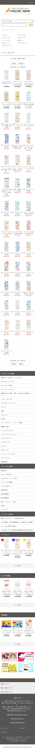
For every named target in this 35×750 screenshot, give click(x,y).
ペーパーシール (6, 40)
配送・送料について (21, 737)
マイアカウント (4, 728)
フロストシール (22, 37)
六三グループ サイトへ (17, 718)
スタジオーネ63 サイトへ (17, 722)
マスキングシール (22, 43)
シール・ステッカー (10, 29)
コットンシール (6, 37)
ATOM (24, 740)
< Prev (14, 63)
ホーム (3, 29)
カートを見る (21, 728)
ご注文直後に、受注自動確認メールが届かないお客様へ (17, 522)
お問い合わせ (4, 732)
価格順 (19, 58)
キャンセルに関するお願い (9, 526)
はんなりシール (6, 43)
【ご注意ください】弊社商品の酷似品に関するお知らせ (17, 530)
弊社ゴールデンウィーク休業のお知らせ (12, 518)
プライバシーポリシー (23, 739)
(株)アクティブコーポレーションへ (17, 714)
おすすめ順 (13, 58)
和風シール (20, 40)
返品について (29, 737)
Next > (21, 63)
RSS (21, 740)
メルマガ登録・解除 (14, 740)
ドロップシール (22, 35)
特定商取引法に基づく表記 (12, 739)
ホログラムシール (6, 45)
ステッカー (5, 35)
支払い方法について (11, 737)
